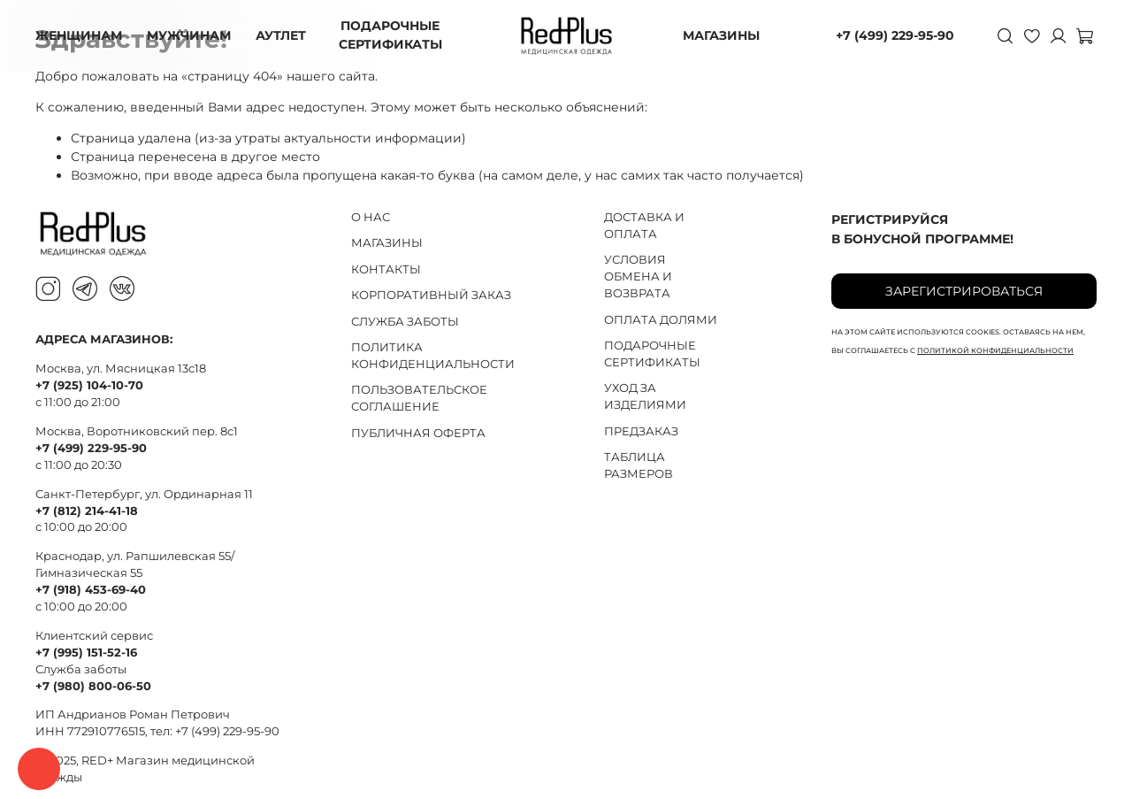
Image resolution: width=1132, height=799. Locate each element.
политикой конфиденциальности (995, 350)
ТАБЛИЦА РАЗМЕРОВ (638, 465)
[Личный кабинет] (1057, 35)
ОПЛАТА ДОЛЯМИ (660, 320)
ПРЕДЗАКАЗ (641, 431)
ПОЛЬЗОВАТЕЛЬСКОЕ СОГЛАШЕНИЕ (419, 398)
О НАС (370, 217)
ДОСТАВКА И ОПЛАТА (644, 226)
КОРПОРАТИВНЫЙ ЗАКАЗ (431, 295)
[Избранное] (1031, 35)
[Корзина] (1084, 35)
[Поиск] (1004, 35)
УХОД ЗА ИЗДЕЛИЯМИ (645, 396)
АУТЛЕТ (281, 35)
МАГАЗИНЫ (721, 35)
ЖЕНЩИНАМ (78, 35)
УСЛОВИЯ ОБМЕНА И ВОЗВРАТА (638, 276)
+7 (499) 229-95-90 (895, 35)
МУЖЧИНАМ (189, 35)
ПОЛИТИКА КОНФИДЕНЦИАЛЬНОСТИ (433, 356)
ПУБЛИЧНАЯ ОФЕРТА (418, 433)
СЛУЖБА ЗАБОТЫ (405, 321)
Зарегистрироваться (964, 291)
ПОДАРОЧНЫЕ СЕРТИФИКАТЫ (390, 35)
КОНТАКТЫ (386, 269)
